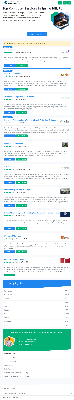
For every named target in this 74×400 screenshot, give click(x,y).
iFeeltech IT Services (12, 236)
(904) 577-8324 (22, 182)
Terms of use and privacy (11, 398)
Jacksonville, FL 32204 (23, 169)
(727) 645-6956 (22, 89)
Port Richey (37, 291)
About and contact (9, 388)
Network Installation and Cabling (16, 373)
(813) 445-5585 (22, 228)
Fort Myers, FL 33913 (22, 146)
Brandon (37, 318)
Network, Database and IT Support (16, 376)
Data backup (8, 365)
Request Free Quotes (37, 34)
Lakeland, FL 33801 (21, 262)
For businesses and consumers (13, 393)
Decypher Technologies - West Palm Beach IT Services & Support (30, 120)
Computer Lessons (11, 357)
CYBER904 (8, 166)
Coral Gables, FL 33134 (23, 53)
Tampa (37, 310)
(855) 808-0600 (22, 136)
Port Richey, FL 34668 (23, 76)
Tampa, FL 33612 (20, 192)
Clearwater (37, 314)
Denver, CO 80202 (19, 123)
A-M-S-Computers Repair (14, 73)
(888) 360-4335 (22, 65)
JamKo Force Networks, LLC (15, 143)
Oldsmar (37, 306)
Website (10, 65)
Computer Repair (10, 361)
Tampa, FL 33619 (21, 216)
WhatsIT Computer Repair (15, 259)
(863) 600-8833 (10, 275)
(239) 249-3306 (22, 159)
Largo (37, 325)
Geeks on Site (10, 50)
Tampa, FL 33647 (21, 99)
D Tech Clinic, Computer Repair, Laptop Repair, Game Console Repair (32, 213)
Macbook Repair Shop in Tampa (17, 190)
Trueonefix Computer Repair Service (19, 97)
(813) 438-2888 (22, 112)
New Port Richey (37, 295)
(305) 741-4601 (22, 252)
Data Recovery (9, 369)
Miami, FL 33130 (21, 239)
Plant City (37, 321)
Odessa (37, 298)
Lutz (37, 302)
